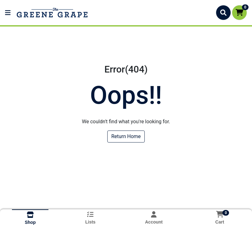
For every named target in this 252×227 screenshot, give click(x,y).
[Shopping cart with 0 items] (239, 12)
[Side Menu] (8, 12)
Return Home (126, 136)
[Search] (223, 12)
